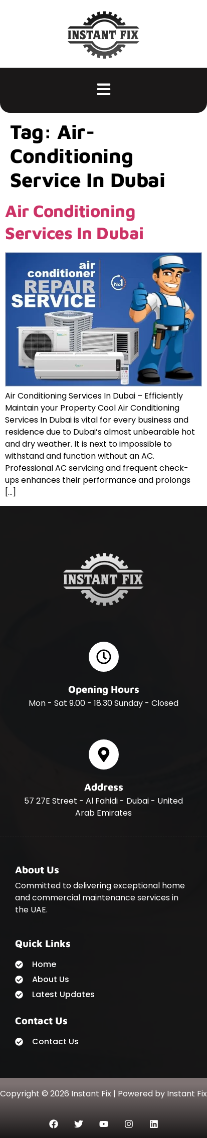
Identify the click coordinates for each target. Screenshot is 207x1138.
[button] (103, 90)
